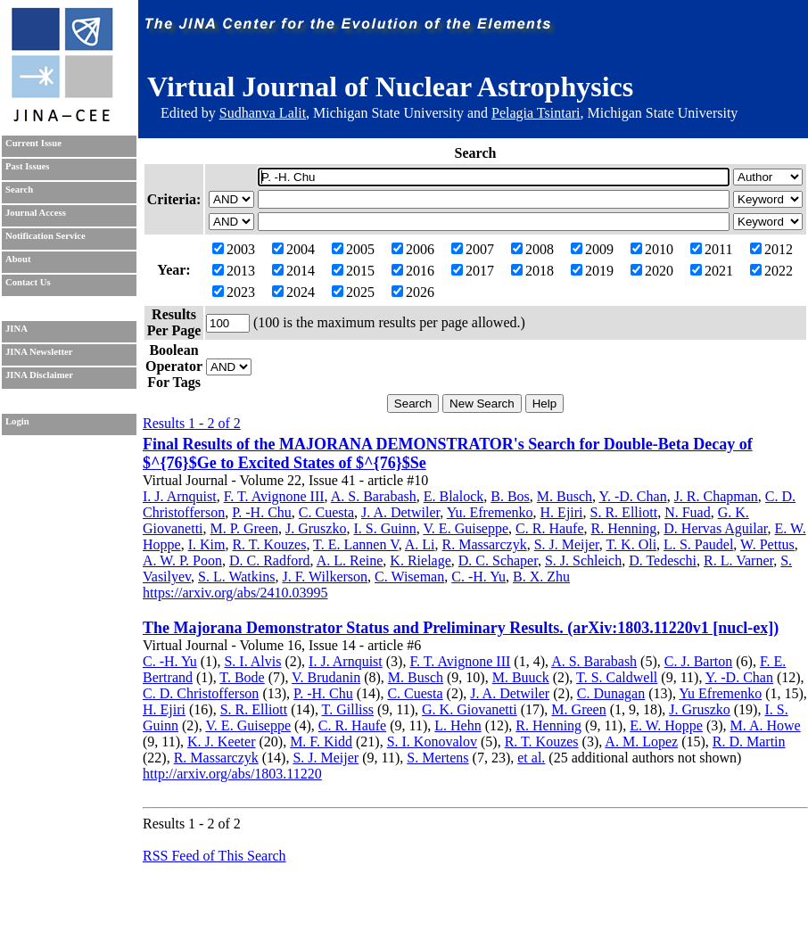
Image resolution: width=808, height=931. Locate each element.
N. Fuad (687, 512)
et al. (531, 757)
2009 (592, 249)
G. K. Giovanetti (469, 709)
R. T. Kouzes (269, 544)
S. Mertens (437, 757)
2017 (472, 270)
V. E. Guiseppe (465, 528)
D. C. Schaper (498, 560)
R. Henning (624, 528)
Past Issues (27, 166)
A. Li (420, 544)
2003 (233, 249)
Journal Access (35, 213)
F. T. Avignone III (274, 496)
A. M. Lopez (641, 741)
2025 (353, 292)
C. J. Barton (698, 661)
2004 (293, 249)
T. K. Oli (631, 544)
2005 (353, 249)
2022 (771, 270)
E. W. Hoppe (666, 725)
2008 (532, 249)
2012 (771, 249)
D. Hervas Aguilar (715, 528)
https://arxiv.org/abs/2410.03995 (235, 592)
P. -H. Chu (262, 512)
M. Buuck (520, 677)
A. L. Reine (350, 560)
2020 (652, 270)
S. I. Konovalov (432, 741)
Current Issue (33, 143)
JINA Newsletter (38, 352)
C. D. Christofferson (201, 693)
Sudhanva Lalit (262, 112)
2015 (353, 270)
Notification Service (45, 236)
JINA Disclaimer (39, 375)
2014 (293, 270)
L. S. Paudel (698, 544)
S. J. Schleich (583, 560)
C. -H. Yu (478, 576)
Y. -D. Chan (632, 496)
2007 (472, 249)
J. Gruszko (315, 528)
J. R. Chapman (716, 496)
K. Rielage (420, 560)
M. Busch (564, 496)
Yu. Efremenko (490, 512)
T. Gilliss (348, 709)
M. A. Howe (765, 725)
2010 (652, 249)
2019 (592, 270)
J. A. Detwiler (400, 512)
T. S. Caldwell (616, 677)
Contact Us (28, 282)
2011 (711, 249)
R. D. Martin (749, 741)
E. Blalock (454, 496)
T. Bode (241, 677)
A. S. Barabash (373, 496)
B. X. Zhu (541, 576)
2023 (233, 292)
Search (19, 189)
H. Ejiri (561, 512)
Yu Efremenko (720, 693)
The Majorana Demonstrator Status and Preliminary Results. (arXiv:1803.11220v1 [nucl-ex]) (461, 628)
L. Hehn (457, 725)
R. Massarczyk (484, 544)
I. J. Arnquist (180, 496)
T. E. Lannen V (356, 544)
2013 (233, 270)
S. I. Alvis (252, 661)
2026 (413, 292)
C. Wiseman (409, 576)
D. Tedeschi (663, 560)
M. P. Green (244, 528)
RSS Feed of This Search (214, 855)
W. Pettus (767, 544)
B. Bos (510, 496)
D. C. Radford (269, 560)
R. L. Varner (738, 560)
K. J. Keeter (221, 741)
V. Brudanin (326, 677)
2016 (413, 270)
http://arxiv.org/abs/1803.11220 (232, 773)
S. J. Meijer (566, 544)
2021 (711, 270)
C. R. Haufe (549, 528)
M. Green (578, 709)
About (17, 259)
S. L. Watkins (236, 576)
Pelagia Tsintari (535, 112)
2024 (293, 292)
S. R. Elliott (624, 512)
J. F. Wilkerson (324, 576)
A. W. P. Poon (182, 560)
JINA (16, 329)
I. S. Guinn (384, 528)
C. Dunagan (611, 693)
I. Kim (207, 544)
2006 (413, 249)
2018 (532, 270)
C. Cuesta (326, 512)
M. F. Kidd (321, 741)
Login (17, 421)
